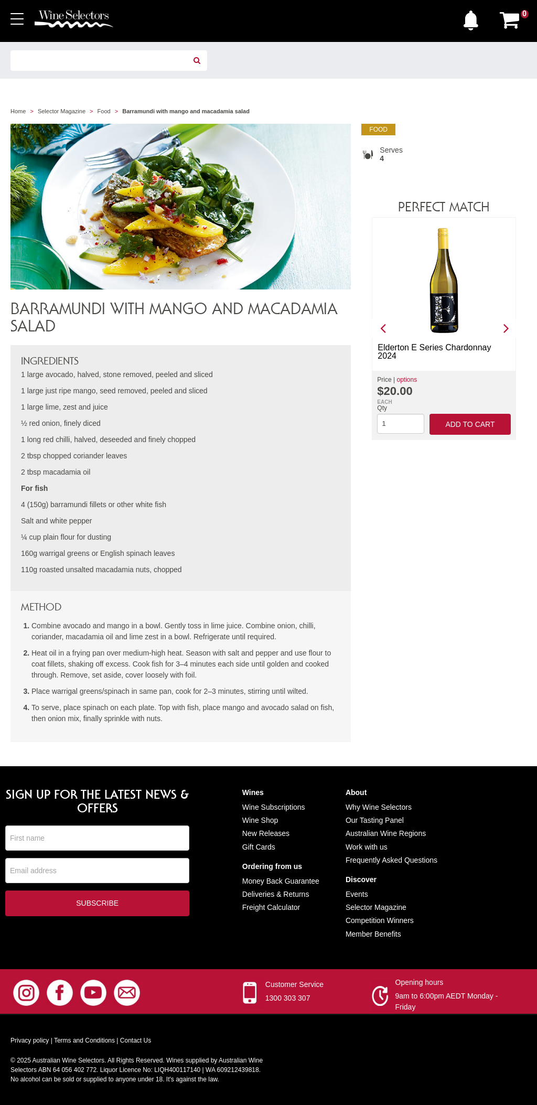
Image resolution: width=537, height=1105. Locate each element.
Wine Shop (260, 820)
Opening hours (419, 982)
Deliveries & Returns (275, 894)
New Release (264, 833)
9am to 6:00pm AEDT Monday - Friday (446, 1001)
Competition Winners (380, 920)
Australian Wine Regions (386, 833)
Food (104, 111)
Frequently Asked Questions (391, 860)
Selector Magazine (61, 111)
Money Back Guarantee (280, 881)
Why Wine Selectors (379, 807)
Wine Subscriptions (273, 807)
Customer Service (294, 984)
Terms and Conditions (84, 1040)
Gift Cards (258, 847)
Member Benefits (373, 934)
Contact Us (135, 1040)
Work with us (367, 847)
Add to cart (470, 424)
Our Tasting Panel (375, 820)
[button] (473, 18)
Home (18, 111)
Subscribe (97, 904)
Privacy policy (29, 1040)
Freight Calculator (271, 907)
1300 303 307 (287, 998)
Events (357, 894)
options (406, 379)
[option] (444, 328)
